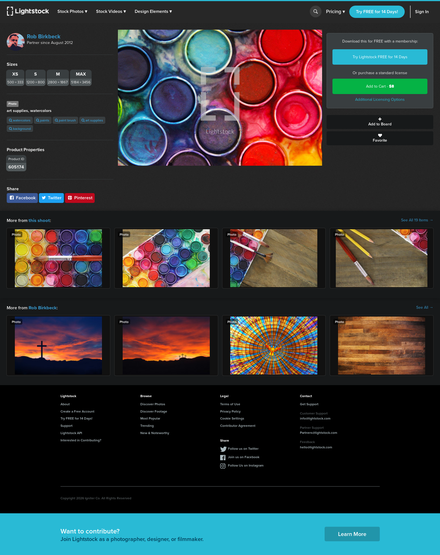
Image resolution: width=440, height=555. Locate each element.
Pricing (335, 12)
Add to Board (380, 122)
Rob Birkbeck (43, 36)
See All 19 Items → (417, 220)
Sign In (422, 11)
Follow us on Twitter (243, 448)
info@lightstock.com (315, 417)
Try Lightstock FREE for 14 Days (380, 57)
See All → (424, 307)
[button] (72, 11)
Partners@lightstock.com (318, 432)
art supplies (92, 120)
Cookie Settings (232, 417)
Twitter (51, 198)
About (65, 403)
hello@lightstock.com (316, 446)
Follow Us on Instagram (246, 464)
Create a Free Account (77, 410)
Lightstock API (71, 432)
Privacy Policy (230, 410)
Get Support (309, 403)
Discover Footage (153, 410)
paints (42, 120)
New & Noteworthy (154, 432)
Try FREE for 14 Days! (377, 11)
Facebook (22, 198)
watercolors (20, 120)
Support (66, 425)
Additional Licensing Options (380, 99)
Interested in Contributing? (80, 439)
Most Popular (150, 417)
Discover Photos (152, 403)
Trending (147, 425)
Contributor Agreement (237, 425)
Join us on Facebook (243, 456)
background (20, 128)
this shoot (38, 220)
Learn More (352, 533)
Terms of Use (230, 403)
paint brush (65, 120)
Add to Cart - (380, 86)
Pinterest (79, 198)
